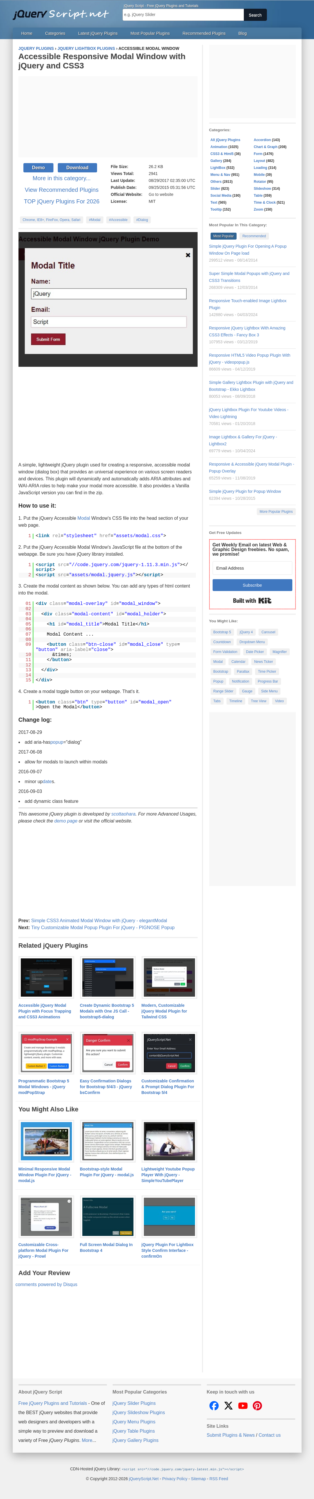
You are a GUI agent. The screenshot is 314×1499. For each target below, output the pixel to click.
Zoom (258, 209)
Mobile (259, 175)
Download (77, 167)
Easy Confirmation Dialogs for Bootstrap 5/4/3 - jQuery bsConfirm (106, 1087)
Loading (260, 168)
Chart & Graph (266, 147)
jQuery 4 (246, 632)
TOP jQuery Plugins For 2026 (62, 201)
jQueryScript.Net (144, 1478)
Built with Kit (252, 600)
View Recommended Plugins (62, 190)
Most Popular (223, 236)
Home (26, 33)
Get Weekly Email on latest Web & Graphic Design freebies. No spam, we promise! (251, 549)
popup (56, 742)
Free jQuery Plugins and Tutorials (63, 11)
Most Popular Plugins (150, 33)
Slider (215, 189)
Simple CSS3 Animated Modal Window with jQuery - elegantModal (99, 920)
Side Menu (269, 691)
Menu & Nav (221, 175)
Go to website (161, 194)
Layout (259, 161)
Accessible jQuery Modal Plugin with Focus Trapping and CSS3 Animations (44, 1011)
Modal (83, 518)
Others (216, 182)
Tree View (258, 701)
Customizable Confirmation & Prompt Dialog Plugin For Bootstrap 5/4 (168, 1087)
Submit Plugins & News (231, 1435)
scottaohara (123, 813)
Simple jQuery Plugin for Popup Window (245, 491)
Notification (240, 681)
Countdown (222, 642)
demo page (65, 820)
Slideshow (262, 189)
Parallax (243, 672)
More (87, 1440)
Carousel (268, 632)
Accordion (262, 140)
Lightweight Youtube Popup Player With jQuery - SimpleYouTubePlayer (168, 1175)
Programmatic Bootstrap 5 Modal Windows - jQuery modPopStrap (43, 1087)
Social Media (221, 196)
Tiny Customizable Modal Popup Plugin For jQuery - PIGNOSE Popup (103, 927)
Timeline (235, 701)
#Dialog (142, 220)
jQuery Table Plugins (134, 1431)
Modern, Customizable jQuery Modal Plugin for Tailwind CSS (164, 1011)
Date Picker (255, 652)
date (47, 781)
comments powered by (46, 1284)
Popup (218, 681)
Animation (219, 147)
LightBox (218, 168)
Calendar (238, 662)
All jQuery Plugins (225, 140)
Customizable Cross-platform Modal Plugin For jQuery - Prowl (43, 1250)
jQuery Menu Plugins (134, 1421)
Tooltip (216, 209)
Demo (38, 167)
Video (279, 701)
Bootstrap (220, 672)
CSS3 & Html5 (222, 154)
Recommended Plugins (204, 33)
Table (258, 196)
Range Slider (223, 691)
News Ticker (263, 662)
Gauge (247, 691)
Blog (242, 33)
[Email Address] (252, 568)
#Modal (94, 220)
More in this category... (62, 178)
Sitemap (198, 1478)
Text (214, 202)
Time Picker (267, 672)
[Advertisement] (108, 116)
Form (258, 154)
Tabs (217, 701)
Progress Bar (268, 681)
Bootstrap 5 (222, 632)
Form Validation (225, 652)
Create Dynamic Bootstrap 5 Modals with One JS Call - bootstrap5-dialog (107, 1011)
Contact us (269, 1435)
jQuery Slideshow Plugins (139, 1412)
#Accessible (118, 220)
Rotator (260, 182)
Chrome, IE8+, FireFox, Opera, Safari (52, 220)
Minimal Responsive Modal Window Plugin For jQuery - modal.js (44, 1175)
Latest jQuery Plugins (98, 33)
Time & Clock (265, 202)
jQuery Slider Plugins (134, 1403)
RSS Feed (218, 1478)
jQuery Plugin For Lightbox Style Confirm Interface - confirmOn (168, 1250)
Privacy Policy (174, 1478)
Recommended (254, 236)
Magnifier (280, 652)
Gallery (216, 161)
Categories (55, 33)
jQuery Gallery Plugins (136, 1440)
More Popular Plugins (276, 512)
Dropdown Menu (252, 642)
